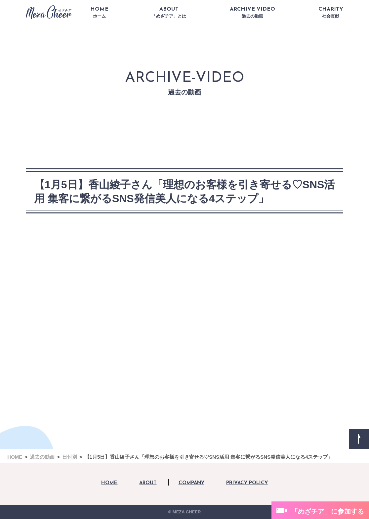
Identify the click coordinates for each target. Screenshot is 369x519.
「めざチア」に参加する (327, 511)
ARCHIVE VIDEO (252, 13)
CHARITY (330, 13)
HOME (99, 13)
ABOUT (169, 13)
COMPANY (191, 483)
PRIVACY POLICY (247, 483)
